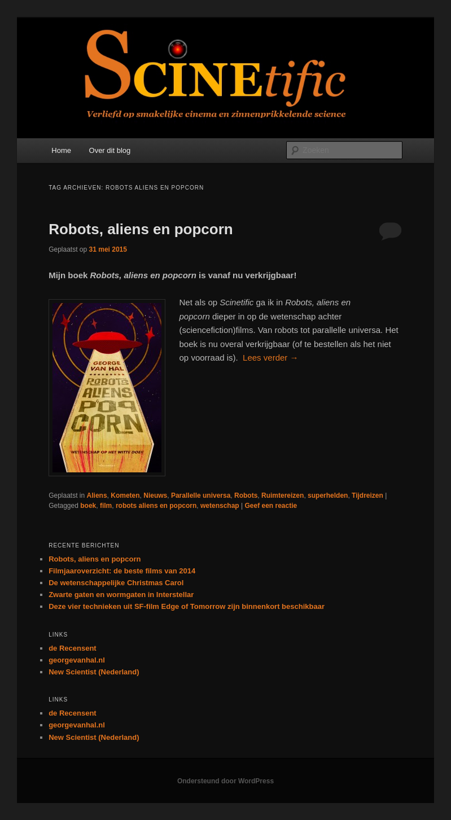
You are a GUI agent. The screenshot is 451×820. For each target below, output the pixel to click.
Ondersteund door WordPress (225, 781)
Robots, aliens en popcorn (141, 229)
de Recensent (73, 648)
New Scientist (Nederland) (94, 672)
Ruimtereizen (282, 495)
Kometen (125, 495)
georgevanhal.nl (77, 660)
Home (61, 150)
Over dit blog (110, 150)
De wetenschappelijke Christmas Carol (116, 582)
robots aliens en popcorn (156, 506)
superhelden (328, 495)
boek (88, 506)
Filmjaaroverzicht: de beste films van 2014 (122, 571)
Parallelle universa (200, 495)
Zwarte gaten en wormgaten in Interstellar (121, 594)
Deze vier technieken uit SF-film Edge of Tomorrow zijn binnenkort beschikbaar (187, 606)
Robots (245, 495)
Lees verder (270, 357)
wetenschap (219, 506)
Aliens (97, 495)
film (106, 506)
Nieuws (155, 495)
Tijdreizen (367, 495)
